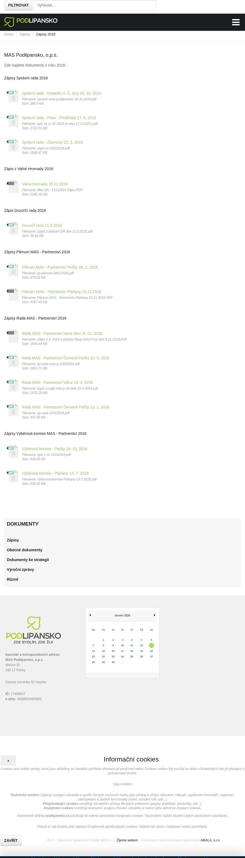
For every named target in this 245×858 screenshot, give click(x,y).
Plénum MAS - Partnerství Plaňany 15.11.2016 (61, 292)
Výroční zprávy (20, 569)
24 (122, 656)
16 (113, 651)
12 (141, 645)
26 (141, 656)
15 (103, 651)
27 (151, 656)
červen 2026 (122, 615)
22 (103, 656)
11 (131, 645)
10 (122, 645)
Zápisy (25, 34)
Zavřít (11, 840)
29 (103, 662)
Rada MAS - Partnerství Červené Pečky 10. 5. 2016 (66, 358)
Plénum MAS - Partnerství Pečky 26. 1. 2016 (60, 267)
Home (9, 34)
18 (131, 651)
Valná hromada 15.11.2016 (45, 184)
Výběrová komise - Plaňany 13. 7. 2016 (55, 473)
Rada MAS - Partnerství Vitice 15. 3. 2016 (57, 382)
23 (113, 656)
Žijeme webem (127, 840)
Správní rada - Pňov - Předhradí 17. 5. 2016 (59, 118)
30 (113, 662)
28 (93, 662)
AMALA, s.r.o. (210, 840)
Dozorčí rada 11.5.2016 (42, 225)
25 (131, 656)
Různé (12, 579)
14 (93, 651)
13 (151, 645)
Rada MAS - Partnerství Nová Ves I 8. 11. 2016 (62, 333)
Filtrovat (18, 5)
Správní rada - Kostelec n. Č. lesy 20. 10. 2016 (61, 93)
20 (151, 651)
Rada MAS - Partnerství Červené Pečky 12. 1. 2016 (66, 407)
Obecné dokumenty (24, 550)
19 (141, 651)
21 (93, 656)
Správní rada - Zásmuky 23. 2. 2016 (52, 142)
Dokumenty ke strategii (28, 560)
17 (122, 651)
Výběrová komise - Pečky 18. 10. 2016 (54, 449)
